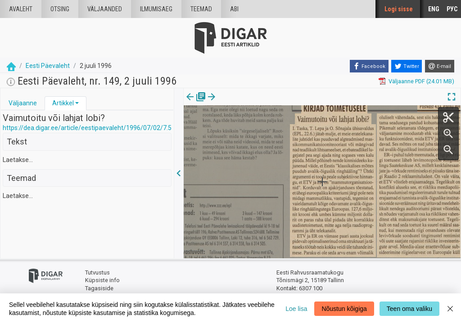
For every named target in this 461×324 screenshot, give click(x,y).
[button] (77, 103)
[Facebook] (369, 66)
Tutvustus (97, 272)
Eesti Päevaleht (48, 65)
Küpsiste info (102, 280)
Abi (234, 9)
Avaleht (20, 9)
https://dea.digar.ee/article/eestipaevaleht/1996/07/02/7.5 (87, 127)
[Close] (450, 309)
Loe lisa (296, 308)
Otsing (59, 9)
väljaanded (104, 9)
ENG (433, 9)
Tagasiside (99, 288)
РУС (452, 9)
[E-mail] (439, 66)
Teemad (201, 9)
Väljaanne (23, 103)
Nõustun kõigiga (343, 308)
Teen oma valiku (409, 308)
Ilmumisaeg (156, 9)
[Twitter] (406, 66)
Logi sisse (398, 9)
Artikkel (63, 103)
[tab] (23, 103)
